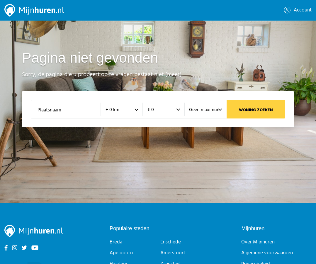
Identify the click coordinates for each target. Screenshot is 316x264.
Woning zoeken (256, 110)
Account (298, 10)
